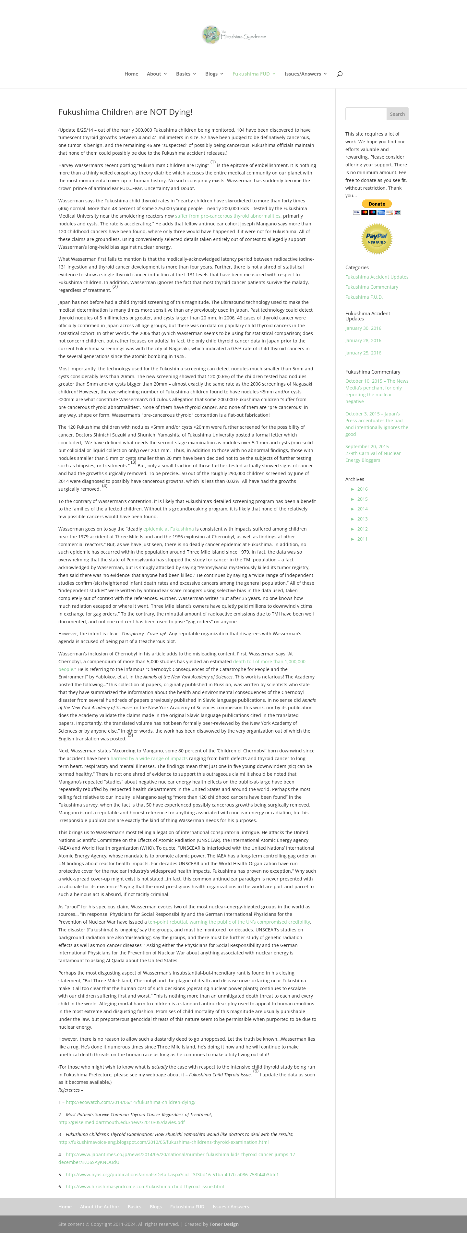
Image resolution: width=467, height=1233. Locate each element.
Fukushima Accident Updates (377, 277)
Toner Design (224, 1224)
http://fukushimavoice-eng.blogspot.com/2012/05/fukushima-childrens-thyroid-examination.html (163, 1142)
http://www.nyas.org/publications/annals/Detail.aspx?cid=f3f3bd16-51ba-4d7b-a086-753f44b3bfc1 (172, 1174)
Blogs (211, 74)
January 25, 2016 (363, 353)
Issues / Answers (231, 1206)
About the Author (99, 1206)
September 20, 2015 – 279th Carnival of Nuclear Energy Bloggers (373, 453)
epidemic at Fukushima (168, 529)
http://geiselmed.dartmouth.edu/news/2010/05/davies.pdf (121, 1122)
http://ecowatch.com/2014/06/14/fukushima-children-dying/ (131, 1102)
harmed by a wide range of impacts (149, 758)
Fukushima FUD (251, 74)
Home (131, 74)
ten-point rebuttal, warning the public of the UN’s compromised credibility (229, 922)
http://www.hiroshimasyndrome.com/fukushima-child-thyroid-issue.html (145, 1186)
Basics (183, 74)
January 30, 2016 (363, 328)
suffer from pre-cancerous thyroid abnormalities (228, 216)
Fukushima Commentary (371, 287)
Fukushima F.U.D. (364, 297)
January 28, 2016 (363, 340)
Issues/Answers (303, 74)
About (154, 74)
